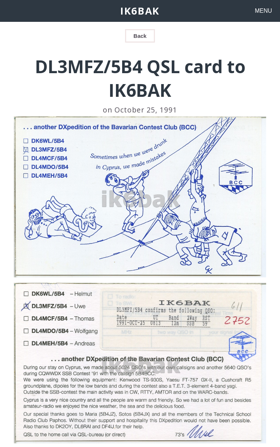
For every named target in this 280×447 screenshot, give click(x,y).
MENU (263, 11)
